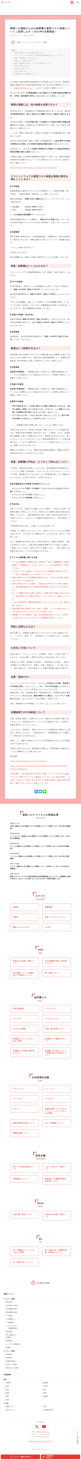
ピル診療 (9, 1315)
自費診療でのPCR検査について (25, 74)
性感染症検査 (10, 1361)
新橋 (7, 1393)
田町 (7, 1396)
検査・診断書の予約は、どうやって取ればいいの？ (32, 63)
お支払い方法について (22, 68)
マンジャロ (17, 1099)
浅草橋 (8, 1382)
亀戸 (7, 1389)
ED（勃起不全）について (23, 1262)
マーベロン (17, 1019)
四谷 (7, 1399)
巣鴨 (44, 1393)
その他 (47, 927)
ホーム (7, 17)
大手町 (45, 1386)
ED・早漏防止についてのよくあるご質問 (24, 1251)
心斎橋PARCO (48, 1410)
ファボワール (50, 1009)
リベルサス (49, 1099)
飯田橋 (45, 1382)
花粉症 (15, 907)
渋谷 (44, 1389)
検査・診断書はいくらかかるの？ (26, 58)
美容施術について (20, 1179)
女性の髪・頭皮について (23, 1214)
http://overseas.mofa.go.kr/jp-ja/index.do (28, 761)
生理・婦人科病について (55, 1029)
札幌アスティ (10, 1406)
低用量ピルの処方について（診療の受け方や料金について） (56, 1053)
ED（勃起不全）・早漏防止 (12, 1336)
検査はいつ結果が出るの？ (23, 60)
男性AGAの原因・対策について (23, 962)
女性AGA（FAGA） (12, 1305)
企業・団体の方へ (20, 71)
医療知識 (48, 907)
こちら (47, 425)
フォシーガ (49, 1089)
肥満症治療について (21, 1133)
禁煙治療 (9, 1340)
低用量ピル (11, 1319)
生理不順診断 (18, 1009)
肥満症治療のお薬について (23, 1123)
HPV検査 (9, 1357)
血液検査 (9, 1354)
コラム (14, 17)
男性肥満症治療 (11, 1312)
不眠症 (15, 917)
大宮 (44, 1406)
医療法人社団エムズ (43, 1432)
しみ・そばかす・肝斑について (56, 1168)
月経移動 (10, 1322)
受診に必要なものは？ (22, 66)
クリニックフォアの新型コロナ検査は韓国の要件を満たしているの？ (38, 55)
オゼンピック (18, 1089)
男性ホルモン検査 (12, 1368)
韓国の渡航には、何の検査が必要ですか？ (29, 53)
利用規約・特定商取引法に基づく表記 (40, 1441)
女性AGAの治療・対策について (56, 1215)
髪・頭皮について (52, 973)
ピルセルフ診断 (19, 1029)
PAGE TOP (78, 1440)
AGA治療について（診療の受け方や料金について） (23, 974)
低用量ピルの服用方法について (56, 1040)
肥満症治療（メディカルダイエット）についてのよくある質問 (56, 1111)
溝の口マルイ (10, 1410)
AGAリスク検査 (11, 1364)
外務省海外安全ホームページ (26, 88)
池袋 (7, 1386)
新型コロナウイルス (26, 17)
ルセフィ (16, 1109)
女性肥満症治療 (11, 1309)
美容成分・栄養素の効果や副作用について (56, 1180)
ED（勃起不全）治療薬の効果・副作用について (56, 1251)
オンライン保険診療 (13, 1344)
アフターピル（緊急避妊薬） (12, 1327)
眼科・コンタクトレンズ (55, 917)
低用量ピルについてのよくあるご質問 (23, 1040)
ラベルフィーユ (51, 1019)
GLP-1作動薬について (54, 1123)
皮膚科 (8, 1347)
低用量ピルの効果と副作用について (23, 1052)
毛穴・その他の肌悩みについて (23, 1168)
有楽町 (45, 1396)
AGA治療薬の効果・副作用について (56, 962)
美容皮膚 (9, 1331)
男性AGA (9, 1302)
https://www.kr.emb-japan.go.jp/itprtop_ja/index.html (33, 168)
